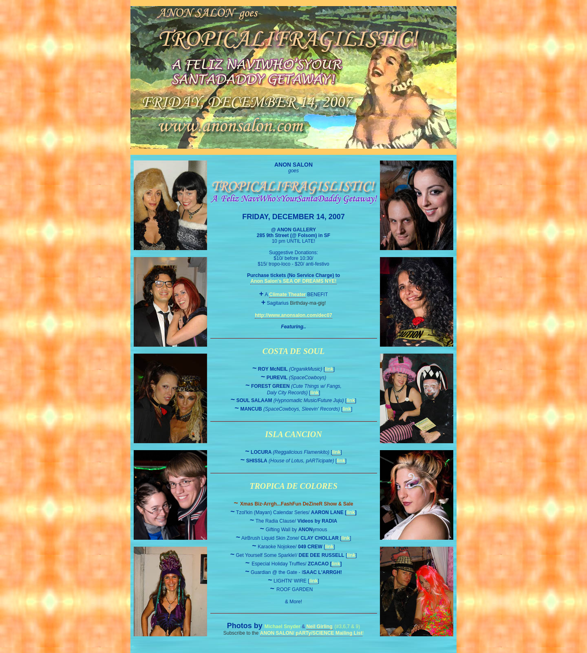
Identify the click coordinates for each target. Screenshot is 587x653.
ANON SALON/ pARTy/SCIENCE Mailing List (311, 633)
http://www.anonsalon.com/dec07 (293, 315)
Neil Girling (320, 626)
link (329, 369)
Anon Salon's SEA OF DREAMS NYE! (293, 281)
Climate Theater (287, 294)
